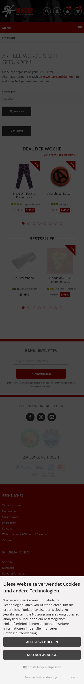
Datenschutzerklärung (40, 677)
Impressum (72, 677)
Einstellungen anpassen (42, 667)
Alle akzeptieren (42, 642)
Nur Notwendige (42, 655)
